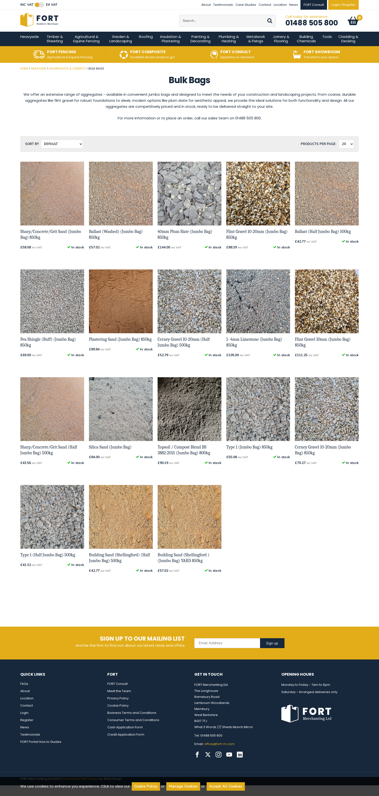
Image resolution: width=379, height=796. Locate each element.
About (206, 4)
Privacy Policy (118, 709)
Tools (327, 47)
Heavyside (29, 47)
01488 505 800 (311, 28)
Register (26, 730)
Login (24, 723)
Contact (265, 4)
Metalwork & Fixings (256, 49)
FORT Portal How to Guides (40, 752)
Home (24, 79)
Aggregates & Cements (67, 79)
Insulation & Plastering (170, 49)
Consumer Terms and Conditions (133, 730)
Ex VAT (52, 5)
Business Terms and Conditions (131, 723)
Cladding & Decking (348, 49)
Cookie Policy (118, 716)
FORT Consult (117, 694)
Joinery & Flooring (281, 49)
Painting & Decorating (200, 49)
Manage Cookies (183, 786)
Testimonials (223, 4)
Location (280, 4)
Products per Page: (318, 154)
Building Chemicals (306, 49)
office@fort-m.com (219, 754)
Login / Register (343, 4)
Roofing (146, 47)
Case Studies (245, 4)
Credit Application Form (125, 745)
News (293, 4)
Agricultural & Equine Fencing (86, 49)
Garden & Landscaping (120, 49)
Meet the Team (119, 701)
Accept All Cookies (225, 786)
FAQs (24, 694)
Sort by (32, 154)
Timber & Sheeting (55, 49)
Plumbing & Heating (229, 49)
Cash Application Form (125, 738)
